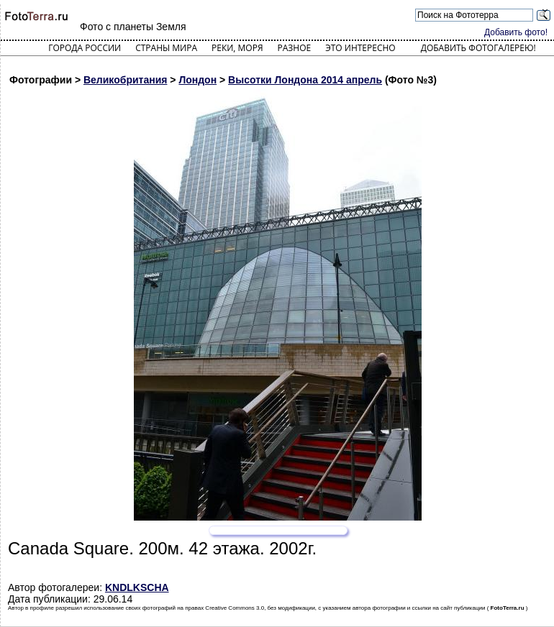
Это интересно (360, 48)
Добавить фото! (516, 32)
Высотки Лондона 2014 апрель (305, 80)
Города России (84, 48)
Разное (295, 48)
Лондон (197, 80)
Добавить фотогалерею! (478, 48)
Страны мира (166, 48)
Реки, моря (237, 48)
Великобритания (125, 80)
